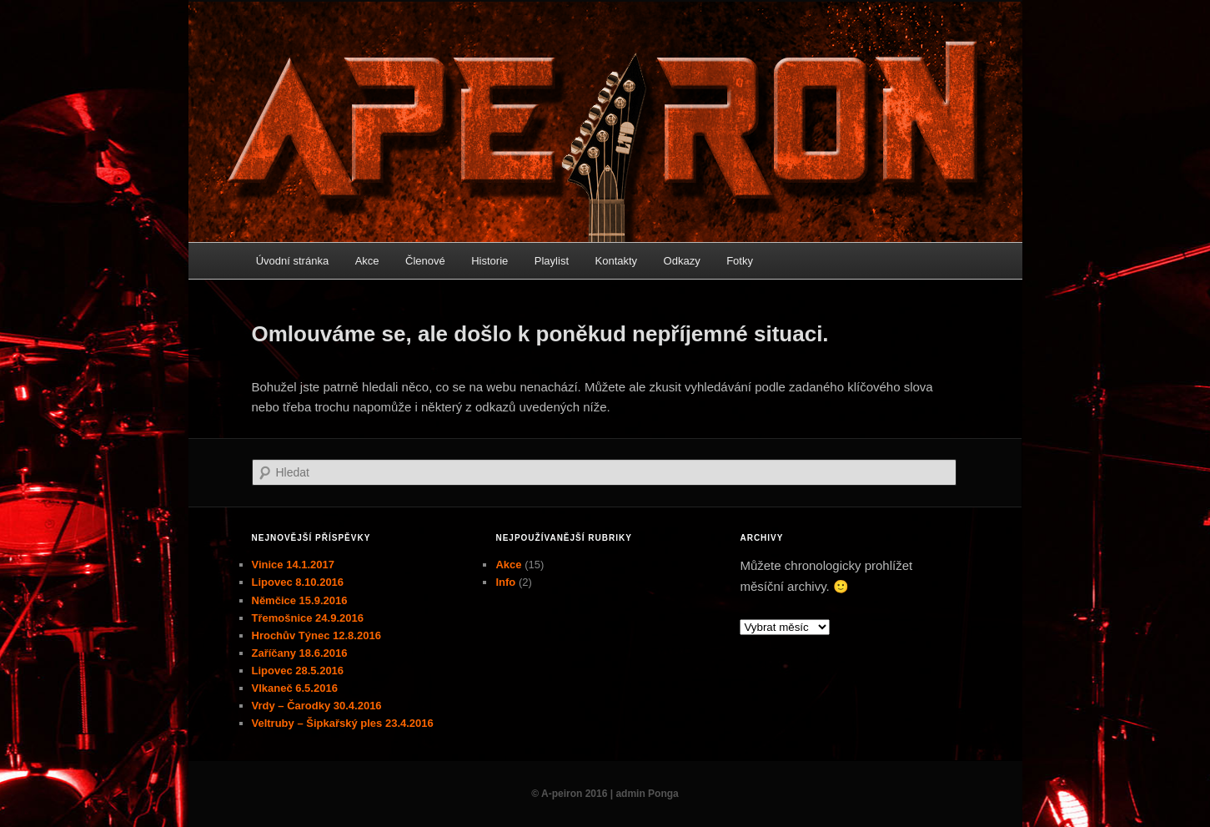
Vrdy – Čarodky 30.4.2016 (317, 705)
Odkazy (682, 261)
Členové (425, 261)
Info (505, 582)
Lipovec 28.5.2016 (298, 670)
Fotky (739, 261)
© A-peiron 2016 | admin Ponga (604, 793)
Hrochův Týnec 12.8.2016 (316, 635)
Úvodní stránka (292, 261)
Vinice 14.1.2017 (293, 564)
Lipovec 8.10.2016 (298, 582)
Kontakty (616, 261)
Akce (367, 261)
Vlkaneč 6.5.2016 (295, 688)
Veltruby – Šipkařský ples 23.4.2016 (343, 723)
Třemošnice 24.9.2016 (308, 618)
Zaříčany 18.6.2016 (300, 653)
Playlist (552, 261)
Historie (489, 261)
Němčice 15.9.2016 (300, 600)
